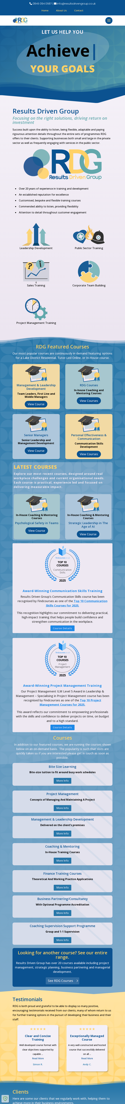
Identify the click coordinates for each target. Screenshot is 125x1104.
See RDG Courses (60, 981)
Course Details (62, 628)
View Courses (89, 401)
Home (45, 10)
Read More (38, 1058)
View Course (36, 404)
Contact (78, 10)
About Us (61, 10)
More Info (62, 780)
